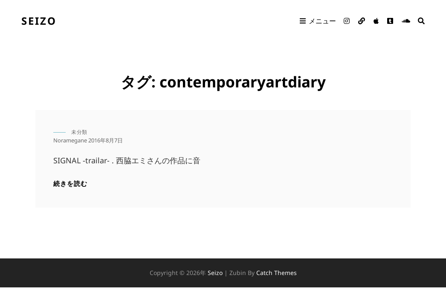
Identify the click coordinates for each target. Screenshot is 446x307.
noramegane (70, 140)
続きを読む (70, 183)
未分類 (79, 132)
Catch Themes (276, 273)
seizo (39, 21)
